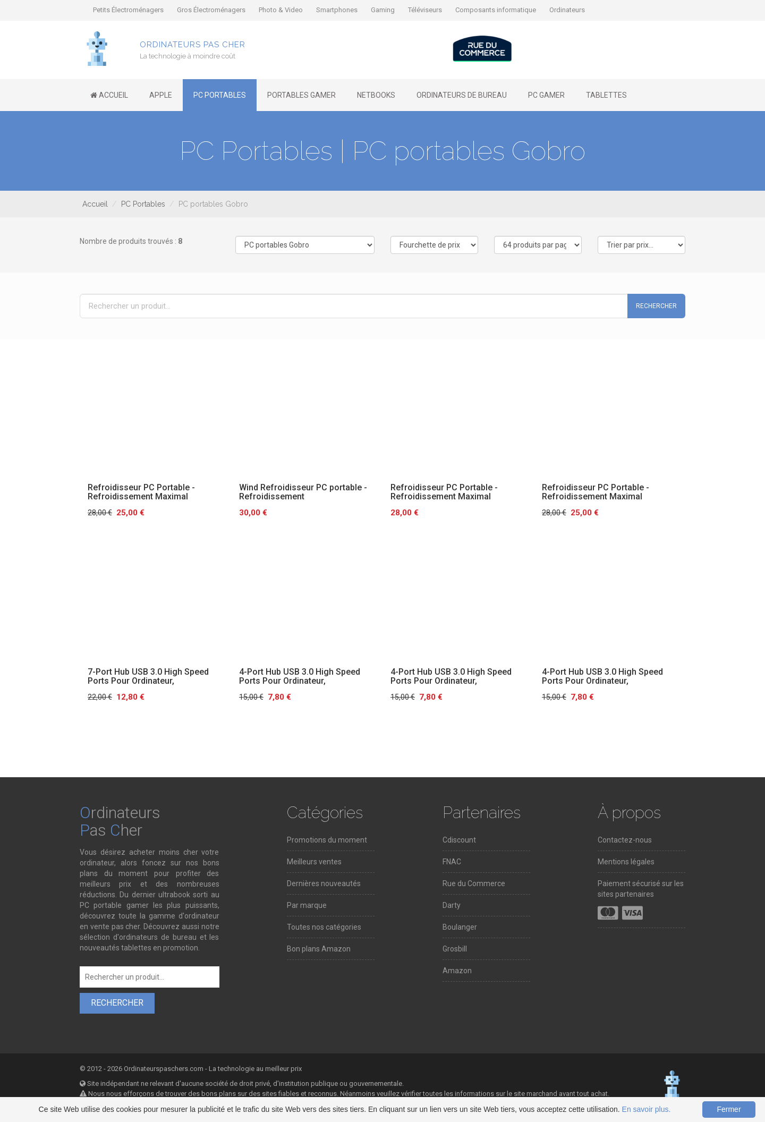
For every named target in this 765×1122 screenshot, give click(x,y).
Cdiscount (459, 840)
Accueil (95, 204)
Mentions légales (626, 861)
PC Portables (143, 204)
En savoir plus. (646, 1109)
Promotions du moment (327, 840)
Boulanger (460, 927)
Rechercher (656, 306)
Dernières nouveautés (324, 883)
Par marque (307, 905)
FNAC (452, 861)
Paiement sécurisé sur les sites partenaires (641, 888)
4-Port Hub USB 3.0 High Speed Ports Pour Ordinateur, (299, 676)
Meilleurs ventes (314, 861)
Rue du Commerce (474, 883)
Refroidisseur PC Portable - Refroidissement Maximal (141, 492)
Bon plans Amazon (319, 949)
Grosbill (455, 949)
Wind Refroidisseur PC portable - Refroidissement (303, 492)
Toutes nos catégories (324, 927)
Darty (452, 905)
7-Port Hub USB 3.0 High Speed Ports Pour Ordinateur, (148, 676)
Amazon (457, 970)
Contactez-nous (625, 840)
